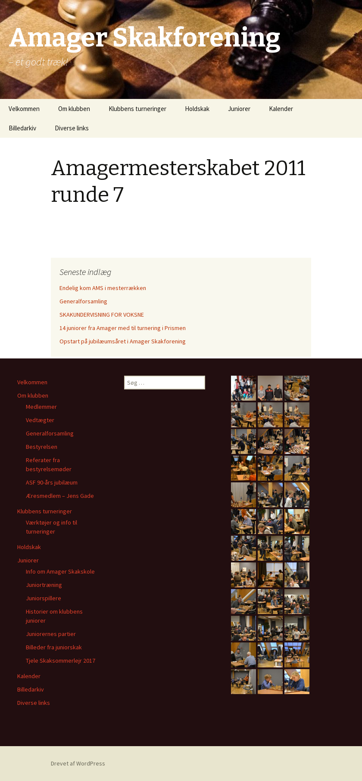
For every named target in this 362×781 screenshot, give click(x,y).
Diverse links (72, 128)
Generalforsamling (83, 301)
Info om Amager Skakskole (60, 571)
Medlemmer (41, 407)
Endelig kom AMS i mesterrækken (102, 288)
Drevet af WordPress (78, 763)
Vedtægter (40, 420)
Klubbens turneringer (137, 109)
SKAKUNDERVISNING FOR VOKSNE (101, 314)
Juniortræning (44, 585)
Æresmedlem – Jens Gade (60, 496)
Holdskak (197, 109)
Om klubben (74, 109)
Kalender (281, 109)
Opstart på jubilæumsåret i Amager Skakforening (122, 341)
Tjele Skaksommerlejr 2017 (60, 660)
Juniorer (239, 109)
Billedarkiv (22, 128)
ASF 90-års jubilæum (52, 482)
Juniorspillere (43, 598)
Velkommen (24, 109)
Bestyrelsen (41, 447)
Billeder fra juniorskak (54, 647)
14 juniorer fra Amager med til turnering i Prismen (122, 328)
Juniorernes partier (51, 634)
